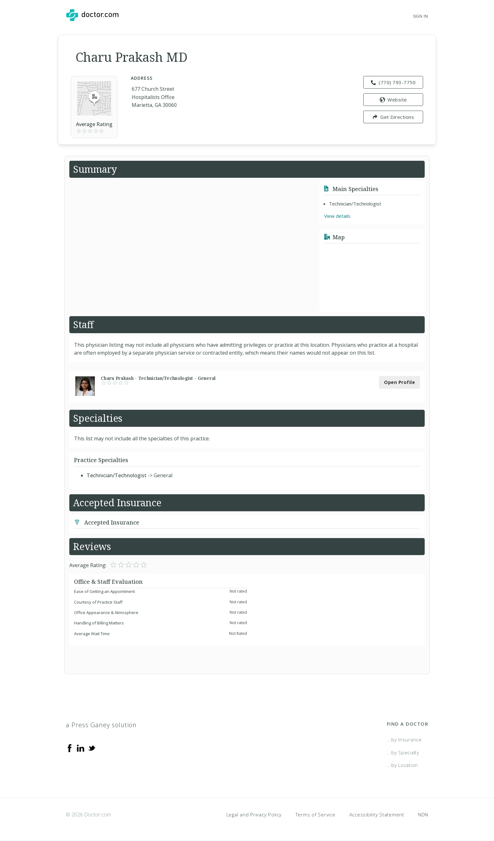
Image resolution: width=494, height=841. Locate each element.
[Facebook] (69, 748)
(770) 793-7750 (393, 82)
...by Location (402, 765)
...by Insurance (404, 739)
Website (393, 99)
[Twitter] (91, 748)
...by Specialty (403, 752)
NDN (423, 814)
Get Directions (393, 117)
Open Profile (399, 382)
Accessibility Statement (376, 814)
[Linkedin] (80, 748)
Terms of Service (316, 814)
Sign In (420, 16)
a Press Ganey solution (101, 725)
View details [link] (337, 216)
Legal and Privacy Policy (254, 814)
